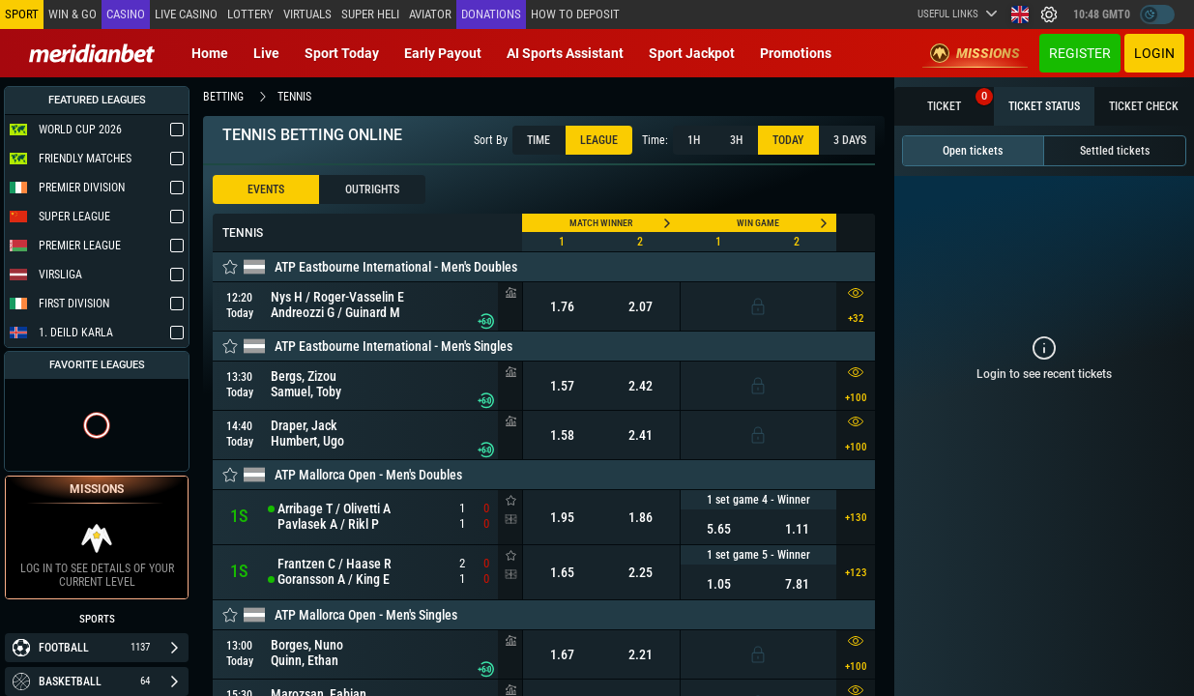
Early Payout (442, 53)
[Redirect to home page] (92, 53)
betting (223, 96)
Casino (125, 14)
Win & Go (72, 14)
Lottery (250, 14)
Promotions (795, 53)
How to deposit (575, 14)
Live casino (186, 14)
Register (1080, 53)
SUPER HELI (370, 14)
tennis (294, 96)
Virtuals (307, 14)
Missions (975, 53)
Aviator (430, 14)
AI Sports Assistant (565, 53)
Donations (491, 14)
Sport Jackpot (692, 53)
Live (266, 53)
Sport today (342, 53)
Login (1154, 53)
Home (209, 53)
